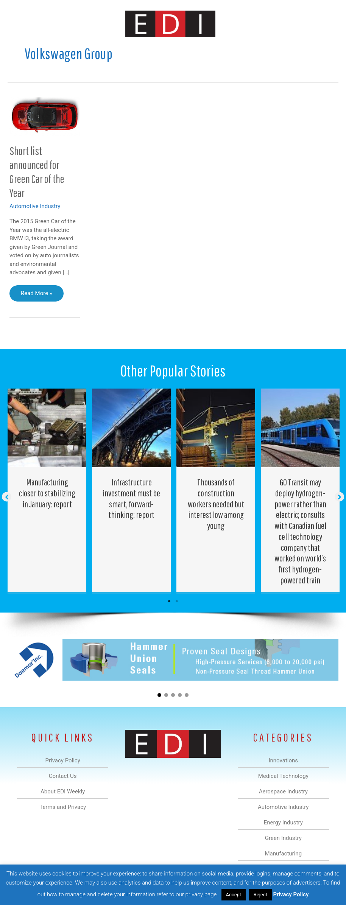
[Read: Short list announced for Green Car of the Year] (44, 115)
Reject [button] (260, 894)
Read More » (36, 295)
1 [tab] (169, 601)
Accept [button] (234, 894)
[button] (6, 496)
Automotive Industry (34, 206)
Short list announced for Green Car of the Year (36, 171)
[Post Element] (47, 490)
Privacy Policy (291, 894)
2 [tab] (177, 601)
